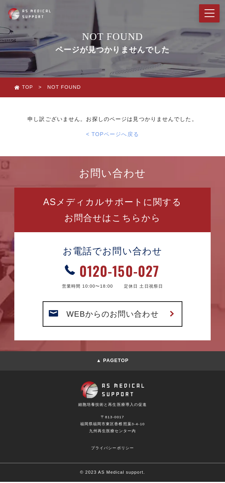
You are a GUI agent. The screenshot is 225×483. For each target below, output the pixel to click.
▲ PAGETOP (112, 362)
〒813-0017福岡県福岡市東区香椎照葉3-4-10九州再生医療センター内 (113, 425)
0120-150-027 (119, 270)
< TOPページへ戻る (112, 134)
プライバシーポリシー (112, 449)
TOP (28, 87)
